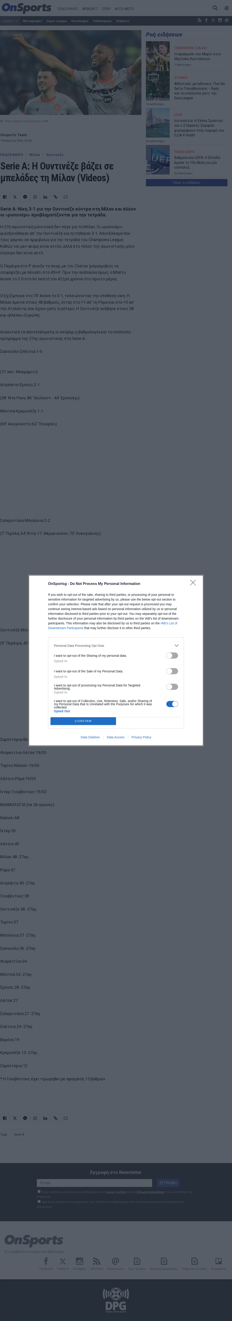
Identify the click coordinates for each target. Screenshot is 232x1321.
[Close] (194, 584)
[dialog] (116, 660)
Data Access (116, 737)
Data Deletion (90, 737)
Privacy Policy (141, 737)
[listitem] (116, 645)
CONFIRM (83, 721)
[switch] (172, 655)
